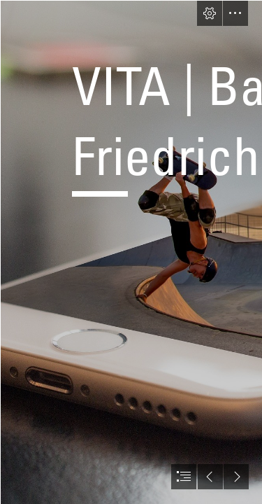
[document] (131, 252)
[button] (209, 13)
